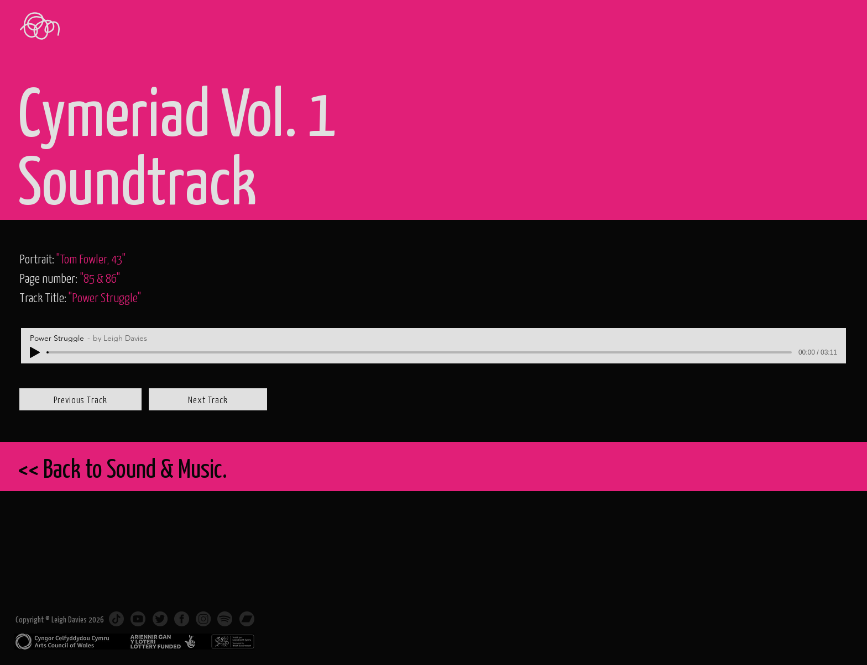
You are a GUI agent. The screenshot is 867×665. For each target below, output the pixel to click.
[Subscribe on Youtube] (137, 619)
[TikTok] (116, 619)
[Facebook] (181, 619)
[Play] (35, 352)
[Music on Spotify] (224, 619)
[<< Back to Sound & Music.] (402, 468)
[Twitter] (160, 619)
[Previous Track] (80, 399)
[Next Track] (208, 399)
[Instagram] (203, 619)
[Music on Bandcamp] (246, 619)
